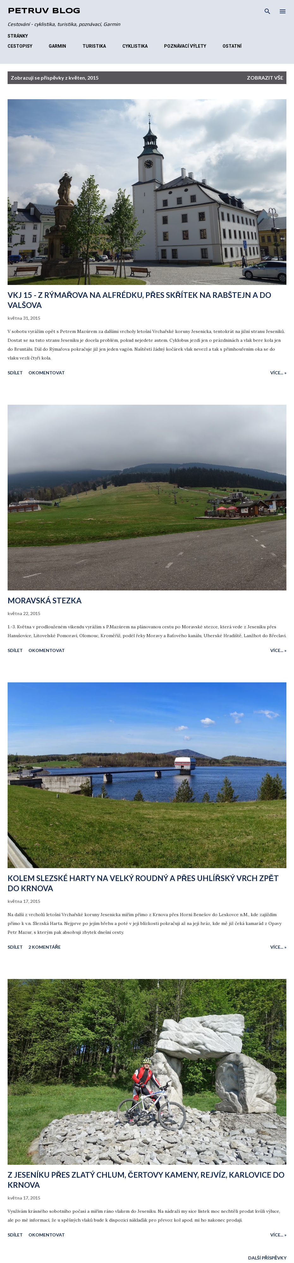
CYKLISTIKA (135, 46)
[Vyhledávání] (267, 11)
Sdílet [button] (15, 372)
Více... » (278, 372)
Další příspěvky (267, 1257)
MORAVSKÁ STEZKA (45, 600)
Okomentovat (46, 372)
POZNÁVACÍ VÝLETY (185, 46)
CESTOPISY (20, 46)
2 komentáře (44, 947)
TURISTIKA (94, 46)
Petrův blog (44, 11)
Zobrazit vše (265, 78)
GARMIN (57, 46)
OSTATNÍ (232, 46)
